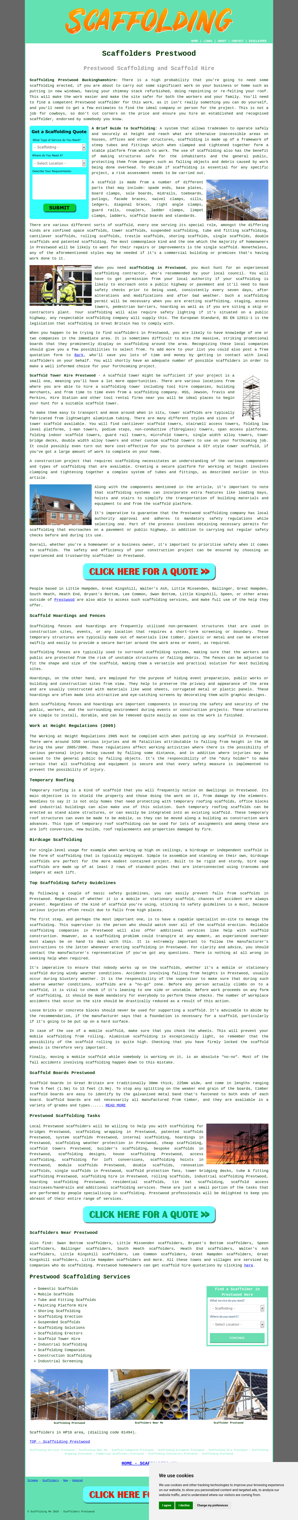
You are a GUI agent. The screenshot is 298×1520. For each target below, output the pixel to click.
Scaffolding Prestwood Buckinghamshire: (74, 80)
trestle (132, 236)
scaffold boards (146, 216)
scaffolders (78, 1126)
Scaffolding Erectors (60, 1333)
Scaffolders (50, 1480)
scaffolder (109, 102)
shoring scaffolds (188, 236)
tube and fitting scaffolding (234, 231)
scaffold (106, 182)
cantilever (41, 236)
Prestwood (64, 600)
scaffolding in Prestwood (157, 268)
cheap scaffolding (181, 1143)
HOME (194, 41)
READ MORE (116, 1105)
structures (213, 626)
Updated (77, 1480)
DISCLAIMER (257, 41)
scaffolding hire (99, 1176)
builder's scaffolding (122, 1149)
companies (49, 338)
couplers (135, 210)
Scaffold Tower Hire (59, 1339)
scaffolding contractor (120, 273)
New (65, 1480)
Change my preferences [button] (212, 1505)
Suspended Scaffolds (59, 1322)
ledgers (99, 205)
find (46, 1243)
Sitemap (33, 1480)
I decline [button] (184, 1505)
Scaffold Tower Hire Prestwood (63, 375)
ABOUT (222, 41)
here (248, 1265)
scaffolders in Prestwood (141, 333)
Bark (78, 355)
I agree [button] (166, 1505)
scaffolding (42, 86)
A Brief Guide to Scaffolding (123, 128)
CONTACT (238, 41)
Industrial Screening (60, 1361)
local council (228, 273)
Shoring (46, 1311)
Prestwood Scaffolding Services (80, 1277)
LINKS (207, 41)
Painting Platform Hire (62, 1305)
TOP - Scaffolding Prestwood (60, 1442)
